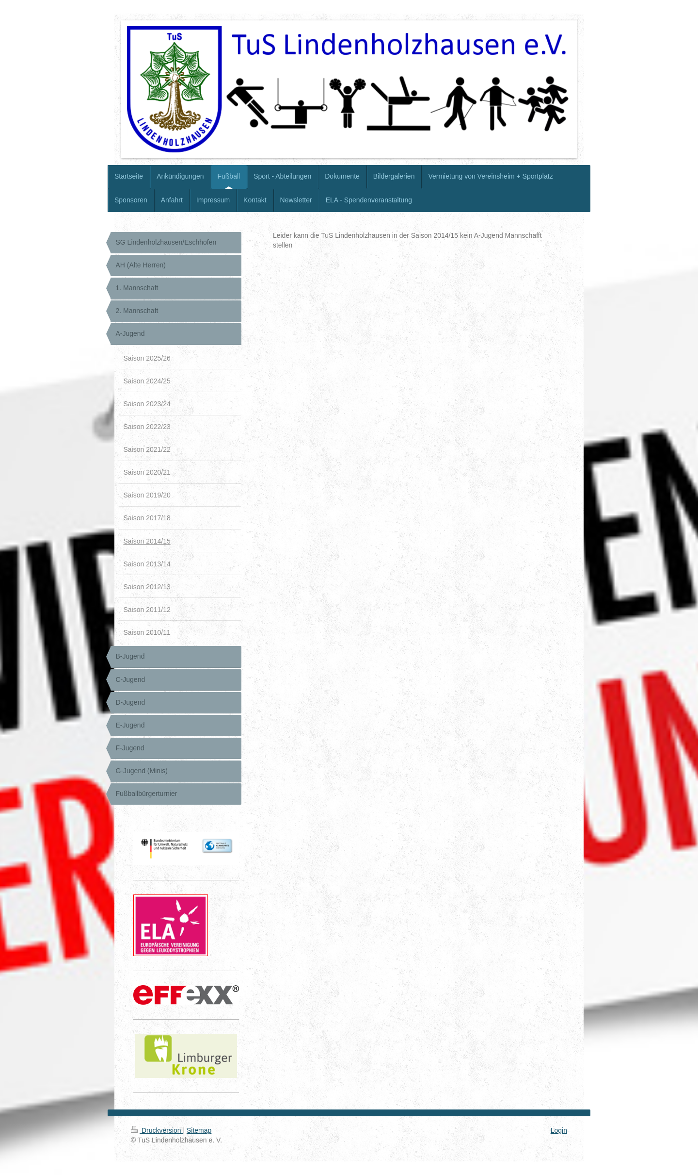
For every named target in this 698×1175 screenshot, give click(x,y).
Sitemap (199, 1130)
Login (559, 1130)
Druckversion (157, 1130)
